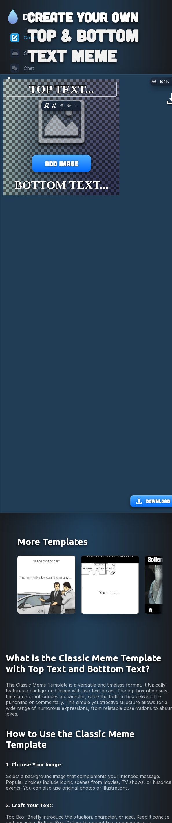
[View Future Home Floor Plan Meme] (110, 641)
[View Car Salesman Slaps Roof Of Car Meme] (46, 641)
